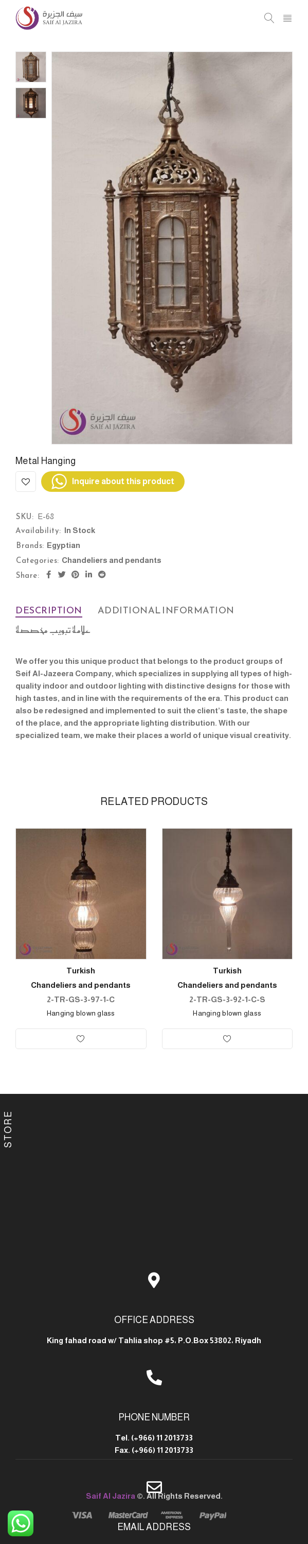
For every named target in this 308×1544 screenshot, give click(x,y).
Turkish (80, 970)
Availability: (38, 530)
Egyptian (63, 545)
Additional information (166, 610)
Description (48, 610)
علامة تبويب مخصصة (53, 630)
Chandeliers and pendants (111, 560)
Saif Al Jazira (110, 1495)
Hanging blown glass (81, 1013)
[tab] (48, 610)
